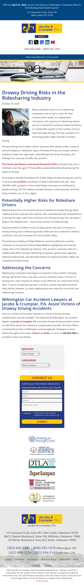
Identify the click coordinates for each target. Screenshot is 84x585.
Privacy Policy (42, 581)
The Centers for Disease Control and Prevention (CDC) (29, 164)
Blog (75, 559)
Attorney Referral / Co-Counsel (42, 57)
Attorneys (32, 559)
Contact (36, 566)
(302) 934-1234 (20, 552)
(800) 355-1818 (51, 49)
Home (8, 559)
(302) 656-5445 (32, 49)
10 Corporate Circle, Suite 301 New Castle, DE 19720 (42, 14)
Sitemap (48, 566)
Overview (19, 559)
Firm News (65, 559)
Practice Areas (48, 559)
